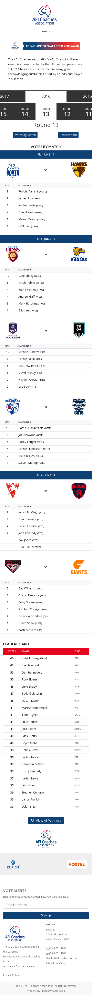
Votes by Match (25, 135)
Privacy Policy (11, 975)
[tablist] (46, 96)
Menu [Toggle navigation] (46, 31)
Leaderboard (68, 135)
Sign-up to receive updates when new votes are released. (36, 896)
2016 (45, 96)
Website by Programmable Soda (46, 991)
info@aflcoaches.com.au (63, 958)
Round (24, 112)
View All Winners (46, 820)
